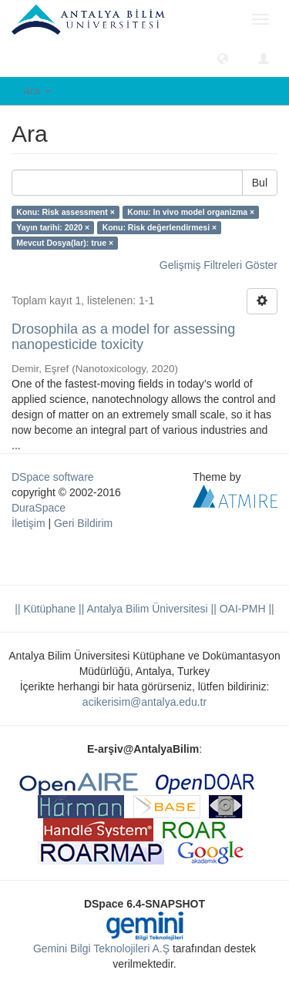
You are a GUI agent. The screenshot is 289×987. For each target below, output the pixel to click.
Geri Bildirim (83, 523)
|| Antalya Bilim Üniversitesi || (146, 609)
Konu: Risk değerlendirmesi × (159, 227)
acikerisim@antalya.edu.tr (144, 702)
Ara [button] (37, 91)
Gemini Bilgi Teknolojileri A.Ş (101, 948)
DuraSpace (39, 508)
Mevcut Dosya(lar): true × (64, 242)
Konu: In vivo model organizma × (190, 212)
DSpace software (53, 477)
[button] (223, 58)
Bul (259, 182)
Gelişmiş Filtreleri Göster (218, 265)
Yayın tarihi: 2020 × (52, 227)
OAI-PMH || (245, 609)
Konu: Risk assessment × (65, 212)
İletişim (28, 523)
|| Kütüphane (45, 609)
